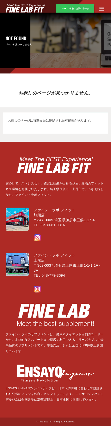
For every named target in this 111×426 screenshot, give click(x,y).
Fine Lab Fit (45, 421)
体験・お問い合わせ (75, 9)
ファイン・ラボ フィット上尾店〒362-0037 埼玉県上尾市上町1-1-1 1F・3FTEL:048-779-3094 (68, 265)
